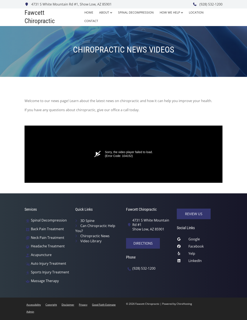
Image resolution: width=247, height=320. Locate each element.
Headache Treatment (48, 246)
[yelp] (199, 254)
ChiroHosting (184, 304)
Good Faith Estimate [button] (104, 304)
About (104, 12)
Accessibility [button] (33, 304)
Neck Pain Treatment (47, 237)
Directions (143, 243)
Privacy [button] (83, 304)
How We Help (170, 12)
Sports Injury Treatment (50, 272)
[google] (199, 240)
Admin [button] (30, 311)
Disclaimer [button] (68, 304)
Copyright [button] (51, 304)
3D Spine (87, 220)
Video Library (91, 241)
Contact (91, 21)
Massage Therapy (45, 281)
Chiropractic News (95, 236)
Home (88, 12)
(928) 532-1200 (207, 4)
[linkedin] (199, 261)
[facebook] (199, 247)
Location (196, 12)
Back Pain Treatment (47, 229)
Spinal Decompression (136, 12)
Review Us (193, 214)
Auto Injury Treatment (48, 263)
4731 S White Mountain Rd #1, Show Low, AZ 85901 (68, 4)
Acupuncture (41, 255)
